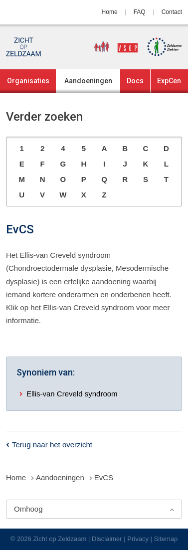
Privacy (138, 539)
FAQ (140, 11)
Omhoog (28, 509)
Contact (172, 11)
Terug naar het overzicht (52, 444)
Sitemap (166, 539)
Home (110, 11)
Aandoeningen (88, 81)
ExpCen (169, 81)
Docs (135, 81)
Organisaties (28, 81)
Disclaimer (107, 539)
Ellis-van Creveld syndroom (72, 393)
